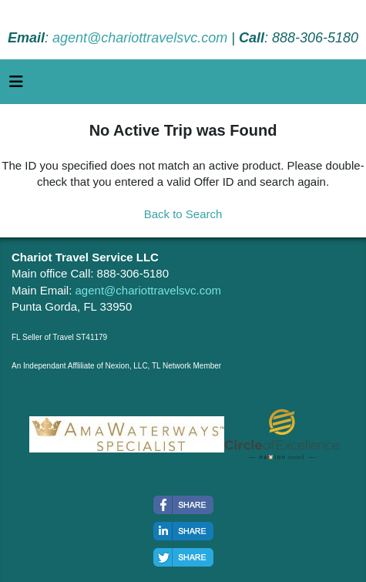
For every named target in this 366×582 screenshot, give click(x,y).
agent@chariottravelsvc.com (139, 37)
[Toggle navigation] (16, 85)
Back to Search (183, 213)
